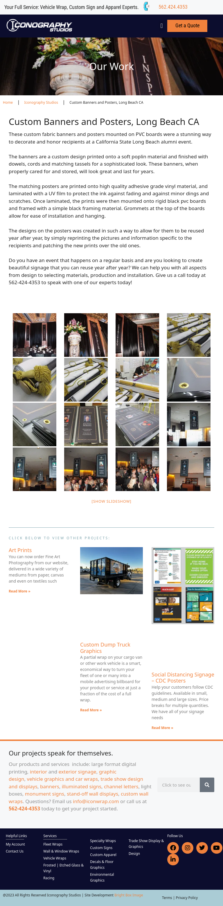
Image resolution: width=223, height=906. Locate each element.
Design (134, 853)
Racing (48, 877)
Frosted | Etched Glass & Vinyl (63, 868)
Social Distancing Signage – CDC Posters (183, 677)
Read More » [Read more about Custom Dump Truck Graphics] (91, 710)
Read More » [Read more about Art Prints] (19, 591)
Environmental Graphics (102, 877)
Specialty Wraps (103, 840)
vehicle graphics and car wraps (62, 779)
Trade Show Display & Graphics (146, 843)
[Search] (207, 785)
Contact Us (15, 851)
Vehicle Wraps (54, 858)
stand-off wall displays (92, 793)
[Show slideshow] (112, 501)
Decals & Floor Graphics (102, 864)
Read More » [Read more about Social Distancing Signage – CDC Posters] (162, 727)
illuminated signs (81, 786)
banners (49, 786)
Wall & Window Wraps (61, 851)
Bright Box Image (128, 895)
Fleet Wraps (52, 844)
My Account (15, 844)
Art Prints (20, 550)
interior (38, 771)
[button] (161, 26)
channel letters (121, 786)
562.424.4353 (173, 7)
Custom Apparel (103, 854)
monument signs (44, 793)
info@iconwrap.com (96, 801)
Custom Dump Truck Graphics (105, 647)
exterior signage (77, 771)
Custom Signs (101, 847)
